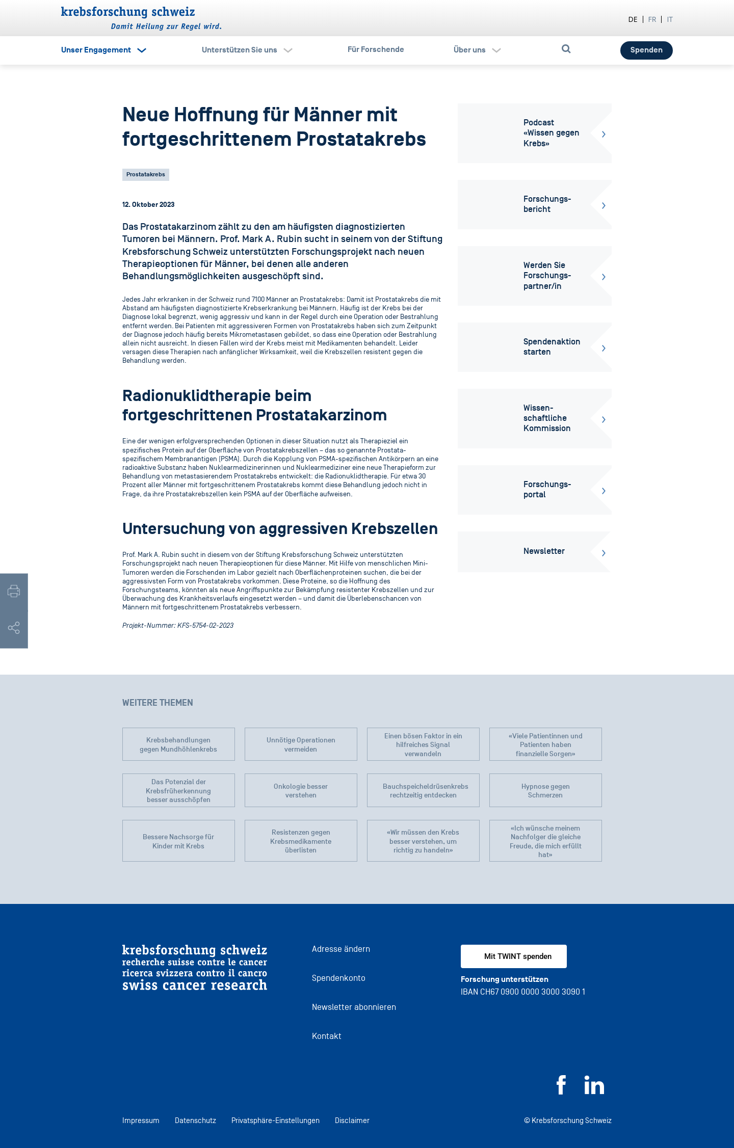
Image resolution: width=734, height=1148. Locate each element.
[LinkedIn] (594, 1092)
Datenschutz (195, 1120)
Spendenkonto (338, 978)
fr (652, 19)
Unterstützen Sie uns (239, 50)
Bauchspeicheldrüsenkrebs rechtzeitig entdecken (425, 791)
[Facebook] (561, 1092)
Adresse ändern (341, 949)
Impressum (141, 1120)
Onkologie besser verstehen (301, 791)
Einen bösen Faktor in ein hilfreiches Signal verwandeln (423, 745)
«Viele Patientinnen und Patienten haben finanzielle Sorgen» (546, 745)
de (633, 19)
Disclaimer (352, 1120)
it (670, 19)
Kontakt (327, 1036)
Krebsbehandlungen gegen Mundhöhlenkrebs (178, 745)
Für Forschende (376, 49)
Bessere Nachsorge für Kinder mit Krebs (178, 841)
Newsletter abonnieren (354, 1007)
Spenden (647, 50)
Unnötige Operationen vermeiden (301, 745)
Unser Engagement (96, 50)
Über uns (470, 50)
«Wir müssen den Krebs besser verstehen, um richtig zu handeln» (423, 841)
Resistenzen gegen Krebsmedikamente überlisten (300, 841)
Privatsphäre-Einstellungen (275, 1120)
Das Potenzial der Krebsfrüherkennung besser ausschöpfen (178, 791)
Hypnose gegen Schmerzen (545, 791)
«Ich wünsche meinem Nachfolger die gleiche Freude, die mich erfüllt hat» (546, 842)
